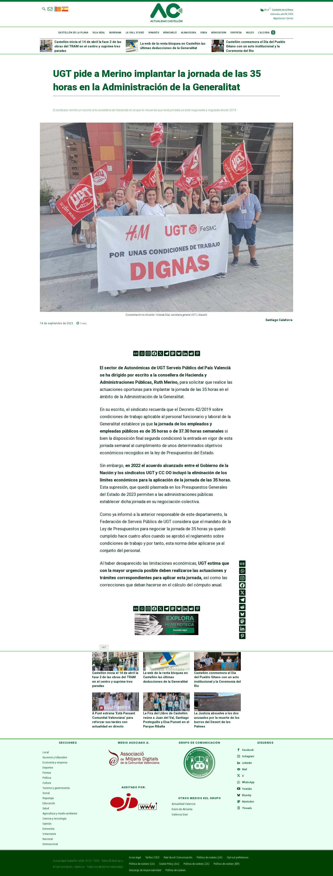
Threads (247, 809)
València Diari (180, 812)
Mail (245, 768)
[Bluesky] (179, 353)
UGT (104, 647)
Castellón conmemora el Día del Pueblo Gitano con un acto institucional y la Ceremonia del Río (255, 46)
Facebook (248, 748)
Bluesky (247, 796)
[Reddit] (191, 353)
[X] (160, 353)
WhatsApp (249, 782)
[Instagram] (148, 353)
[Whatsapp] (142, 353)
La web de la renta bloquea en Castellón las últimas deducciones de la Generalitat (164, 677)
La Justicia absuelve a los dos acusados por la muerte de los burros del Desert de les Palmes (217, 716)
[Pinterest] (197, 353)
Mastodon (248, 802)
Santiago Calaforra (278, 320)
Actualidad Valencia (183, 802)
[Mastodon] (172, 353)
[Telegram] (166, 353)
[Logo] (166, 13)
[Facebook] (154, 353)
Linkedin (247, 762)
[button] (44, 9)
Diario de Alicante (182, 807)
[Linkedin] (185, 353)
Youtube (247, 789)
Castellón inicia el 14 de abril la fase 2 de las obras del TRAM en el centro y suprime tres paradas (87, 46)
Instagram (249, 755)
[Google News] (135, 353)
